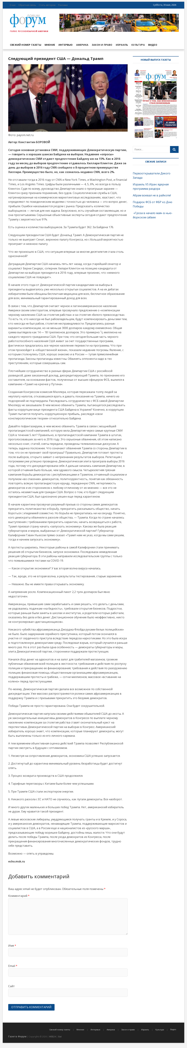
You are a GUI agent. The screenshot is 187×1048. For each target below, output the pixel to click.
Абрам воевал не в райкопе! (152, 195)
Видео (152, 44)
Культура (138, 44)
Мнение (50, 44)
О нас (13, 5)
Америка (82, 44)
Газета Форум (17, 1036)
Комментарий (19, 896)
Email (12, 966)
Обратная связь (27, 5)
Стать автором (47, 5)
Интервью (66, 44)
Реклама (63, 5)
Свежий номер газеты (25, 44)
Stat (60, 1036)
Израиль (122, 44)
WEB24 (52, 1036)
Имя (12, 945)
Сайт (11, 986)
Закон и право (102, 44)
